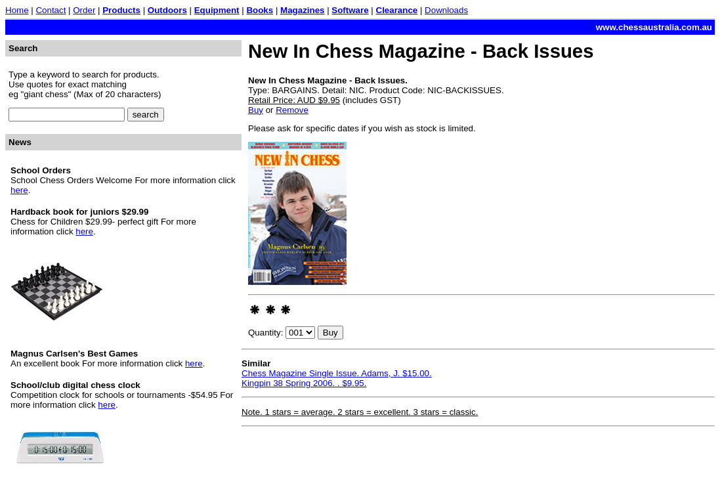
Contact (50, 10)
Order (84, 10)
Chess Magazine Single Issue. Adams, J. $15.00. (337, 373)
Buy (255, 110)
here (19, 190)
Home (17, 10)
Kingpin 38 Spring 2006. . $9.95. (304, 383)
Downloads (446, 10)
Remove (292, 110)
